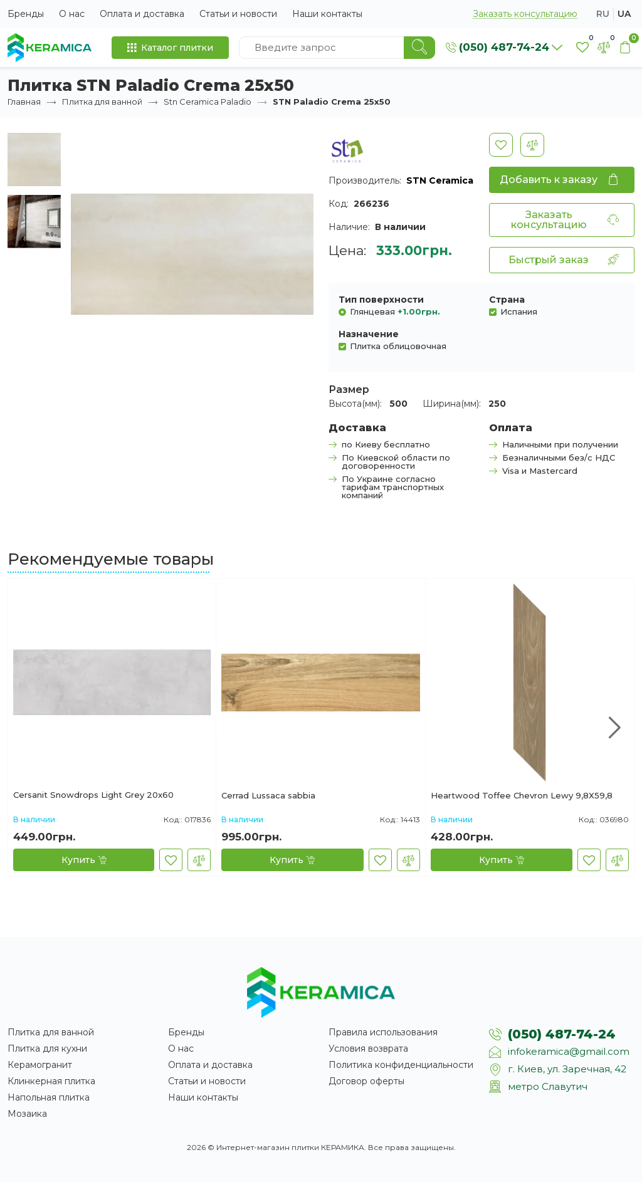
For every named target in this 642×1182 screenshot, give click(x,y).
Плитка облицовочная (398, 345)
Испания (518, 311)
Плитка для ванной (102, 102)
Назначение (369, 334)
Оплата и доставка (142, 13)
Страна (507, 299)
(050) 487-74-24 (562, 1034)
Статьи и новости (238, 13)
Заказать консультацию (525, 14)
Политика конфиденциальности (401, 1064)
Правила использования (383, 1032)
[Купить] (83, 860)
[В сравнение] (532, 145)
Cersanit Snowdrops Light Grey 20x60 (93, 795)
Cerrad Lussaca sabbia (268, 796)
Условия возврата (368, 1048)
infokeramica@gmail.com (568, 1051)
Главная (24, 102)
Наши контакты (327, 13)
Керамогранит (40, 1064)
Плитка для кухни (47, 1048)
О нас (72, 13)
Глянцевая (395, 311)
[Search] (419, 47)
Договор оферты (366, 1081)
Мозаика (27, 1113)
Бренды (26, 13)
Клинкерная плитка (51, 1081)
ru (602, 13)
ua (624, 13)
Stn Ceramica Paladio (207, 102)
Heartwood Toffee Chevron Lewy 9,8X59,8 (522, 796)
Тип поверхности (381, 299)
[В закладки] (501, 145)
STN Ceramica (439, 180)
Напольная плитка (49, 1097)
